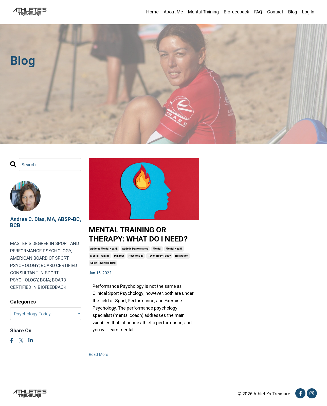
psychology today (159, 255)
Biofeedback (236, 11)
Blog (292, 11)
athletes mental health (104, 248)
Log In (308, 11)
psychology (136, 255)
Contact (275, 11)
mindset (119, 255)
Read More (98, 354)
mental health (174, 248)
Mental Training (203, 11)
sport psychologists (103, 262)
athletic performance (135, 248)
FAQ (258, 11)
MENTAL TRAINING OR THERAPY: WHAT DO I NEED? (138, 234)
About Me (173, 11)
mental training (100, 255)
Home (152, 11)
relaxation (181, 255)
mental (157, 248)
